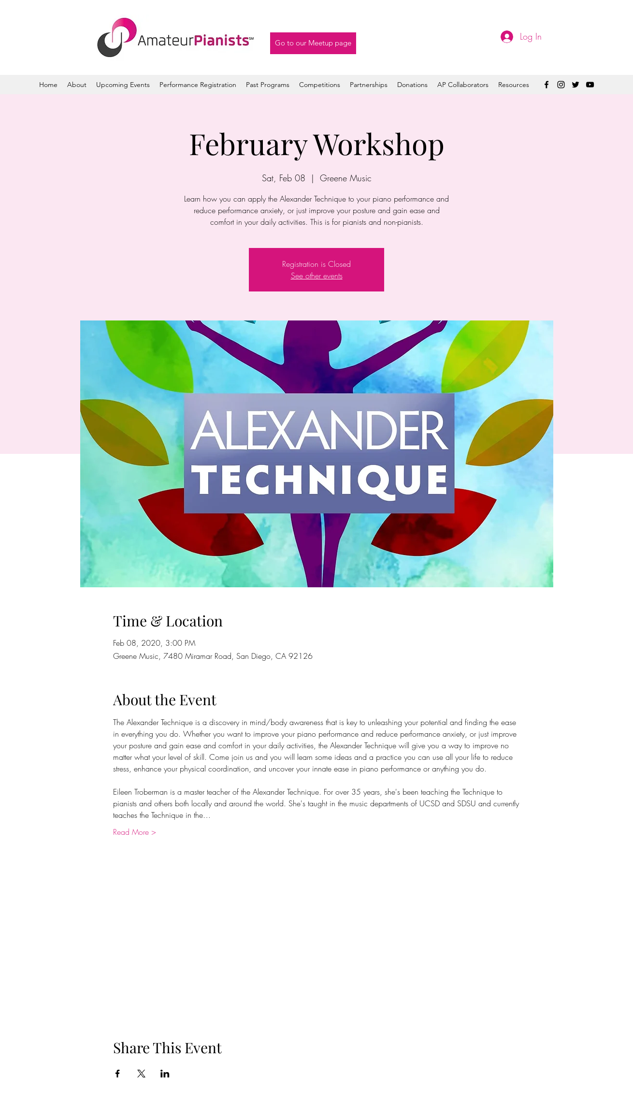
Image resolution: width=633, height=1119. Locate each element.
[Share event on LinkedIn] (165, 1073)
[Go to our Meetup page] (313, 43)
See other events (317, 275)
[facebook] (546, 84)
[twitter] (575, 84)
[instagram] (561, 84)
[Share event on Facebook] (117, 1073)
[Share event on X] (141, 1073)
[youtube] (590, 84)
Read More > (134, 832)
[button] (267, 84)
